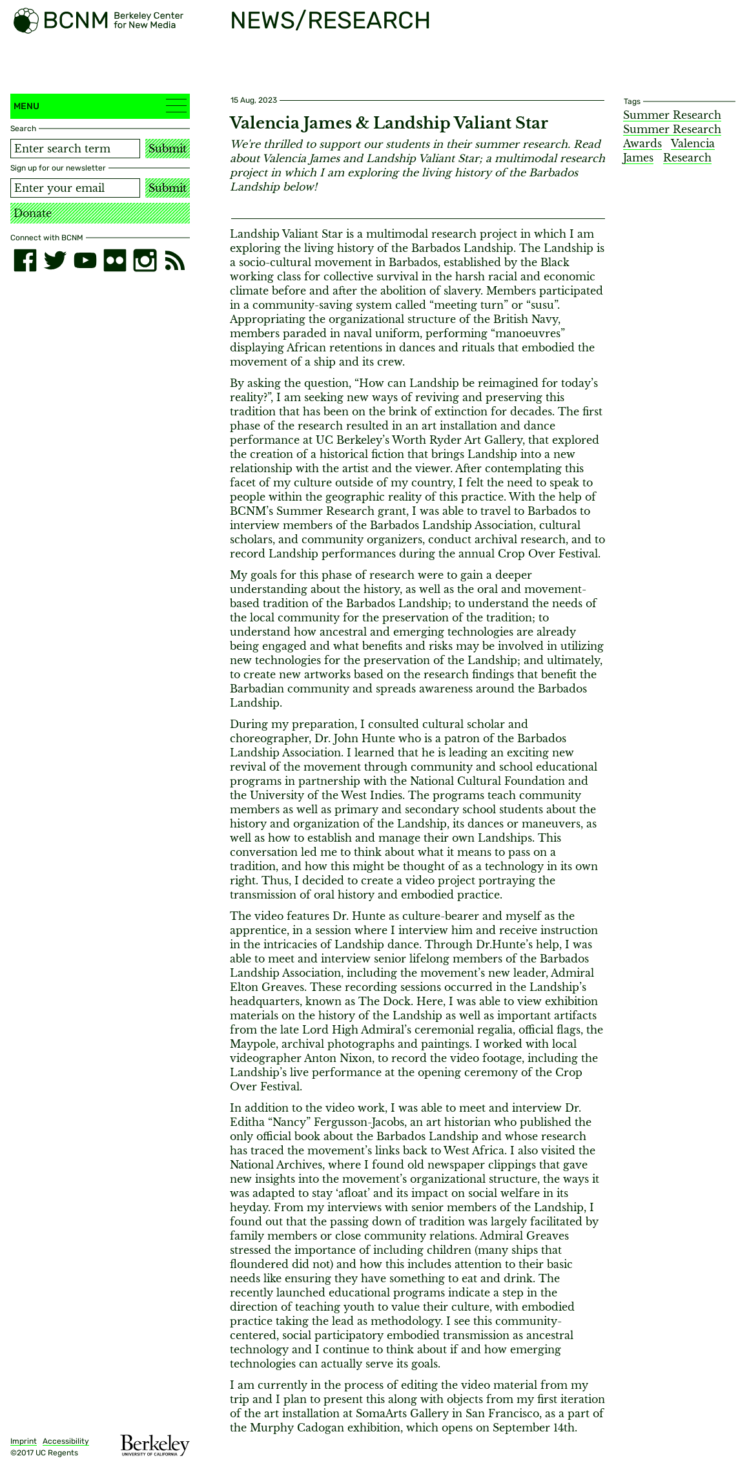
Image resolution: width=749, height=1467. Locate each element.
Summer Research (672, 115)
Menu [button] (100, 105)
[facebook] (25, 260)
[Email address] (75, 188)
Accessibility (66, 1441)
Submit (168, 148)
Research (687, 157)
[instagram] (144, 260)
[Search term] (75, 148)
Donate (33, 213)
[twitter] (55, 260)
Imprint (23, 1441)
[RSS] (175, 260)
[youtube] (85, 260)
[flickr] (115, 260)
